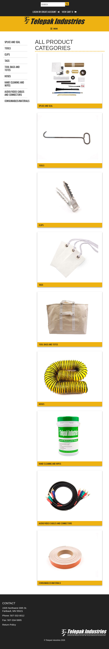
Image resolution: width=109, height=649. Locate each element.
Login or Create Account (46, 11)
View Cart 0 (69, 11)
